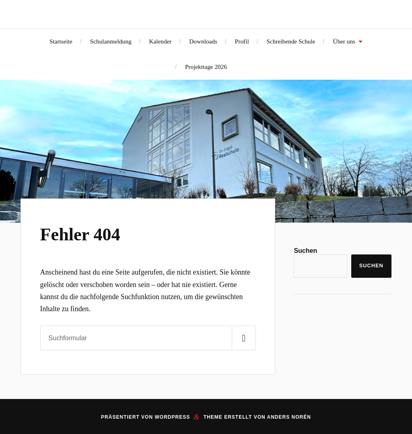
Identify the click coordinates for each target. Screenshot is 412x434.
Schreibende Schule (290, 41)
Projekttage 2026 (206, 66)
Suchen (305, 250)
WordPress (172, 417)
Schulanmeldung (111, 41)
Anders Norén (289, 417)
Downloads (203, 41)
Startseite (60, 41)
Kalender (160, 41)
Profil (242, 41)
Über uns (344, 41)
